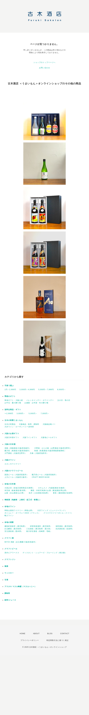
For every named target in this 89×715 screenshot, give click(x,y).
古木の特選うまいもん (14, 420)
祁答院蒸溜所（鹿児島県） (41, 526)
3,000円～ (21, 413)
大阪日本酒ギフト (12, 437)
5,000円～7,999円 (46, 390)
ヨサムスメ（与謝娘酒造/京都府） (52, 488)
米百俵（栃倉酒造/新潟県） (16, 490)
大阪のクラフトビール (14, 471)
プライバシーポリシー (29, 640)
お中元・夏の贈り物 (13, 403)
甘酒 (6, 580)
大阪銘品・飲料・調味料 (29, 424)
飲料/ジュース (10, 600)
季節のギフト (10, 396)
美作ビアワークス (12, 553)
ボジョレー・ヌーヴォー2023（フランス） (22, 513)
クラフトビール (11, 549)
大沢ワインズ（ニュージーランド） (52, 510)
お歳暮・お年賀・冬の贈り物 (36, 403)
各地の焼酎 (9, 522)
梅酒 (6, 566)
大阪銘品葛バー (49, 424)
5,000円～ (33, 413)
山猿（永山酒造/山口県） (15, 493)
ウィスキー (9, 573)
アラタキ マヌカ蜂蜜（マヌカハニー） (20, 586)
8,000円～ (61, 390)
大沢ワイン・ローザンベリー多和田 (19, 427)
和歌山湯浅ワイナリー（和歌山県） (19, 510)
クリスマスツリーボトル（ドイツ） (58, 513)
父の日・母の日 (63, 400)
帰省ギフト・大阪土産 (14, 400)
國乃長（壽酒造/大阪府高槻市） (18, 451)
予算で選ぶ (9, 386)
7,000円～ (45, 413)
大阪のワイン (10, 460)
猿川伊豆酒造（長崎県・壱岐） (39, 531)
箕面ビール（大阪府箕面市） (16, 475)
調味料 (7, 593)
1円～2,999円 (10, 390)
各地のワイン (10, 506)
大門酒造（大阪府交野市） (16, 453)
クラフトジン (10, 559)
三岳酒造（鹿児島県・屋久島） (39, 529)
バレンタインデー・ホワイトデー (40, 400)
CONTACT (64, 634)
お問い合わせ (44, 68)
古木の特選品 (10, 424)
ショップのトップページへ (44, 62)
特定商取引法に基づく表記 (57, 640)
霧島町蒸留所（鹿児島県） (16, 526)
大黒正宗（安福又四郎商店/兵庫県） (19, 488)
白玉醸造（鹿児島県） (14, 529)
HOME (22, 634)
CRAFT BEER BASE (41, 477)
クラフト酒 (9, 538)
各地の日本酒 (10, 484)
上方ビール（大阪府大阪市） (16, 477)
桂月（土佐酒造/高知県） (39, 493)
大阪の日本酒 (10, 444)
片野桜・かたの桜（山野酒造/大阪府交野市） (53, 448)
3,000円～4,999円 (27, 390)
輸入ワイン (9, 515)
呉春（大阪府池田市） (39, 453)
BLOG (50, 634)
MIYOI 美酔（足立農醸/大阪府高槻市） (21, 542)
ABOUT (36, 634)
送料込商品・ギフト (13, 410)
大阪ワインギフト (30, 437)
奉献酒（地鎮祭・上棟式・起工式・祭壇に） (23, 500)
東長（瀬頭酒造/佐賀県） (63, 493)
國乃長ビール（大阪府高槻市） (44, 475)
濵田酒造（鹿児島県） (65, 526)
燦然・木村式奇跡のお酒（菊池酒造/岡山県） (49, 490)
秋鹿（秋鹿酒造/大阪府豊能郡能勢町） (50, 451)
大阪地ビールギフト (49, 437)
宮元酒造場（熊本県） (14, 531)
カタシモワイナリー (13, 464)
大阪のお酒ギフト (12, 433)
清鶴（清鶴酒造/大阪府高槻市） (18, 448)
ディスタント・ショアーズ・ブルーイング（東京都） (45, 553)
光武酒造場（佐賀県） (65, 529)
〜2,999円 (9, 413)
